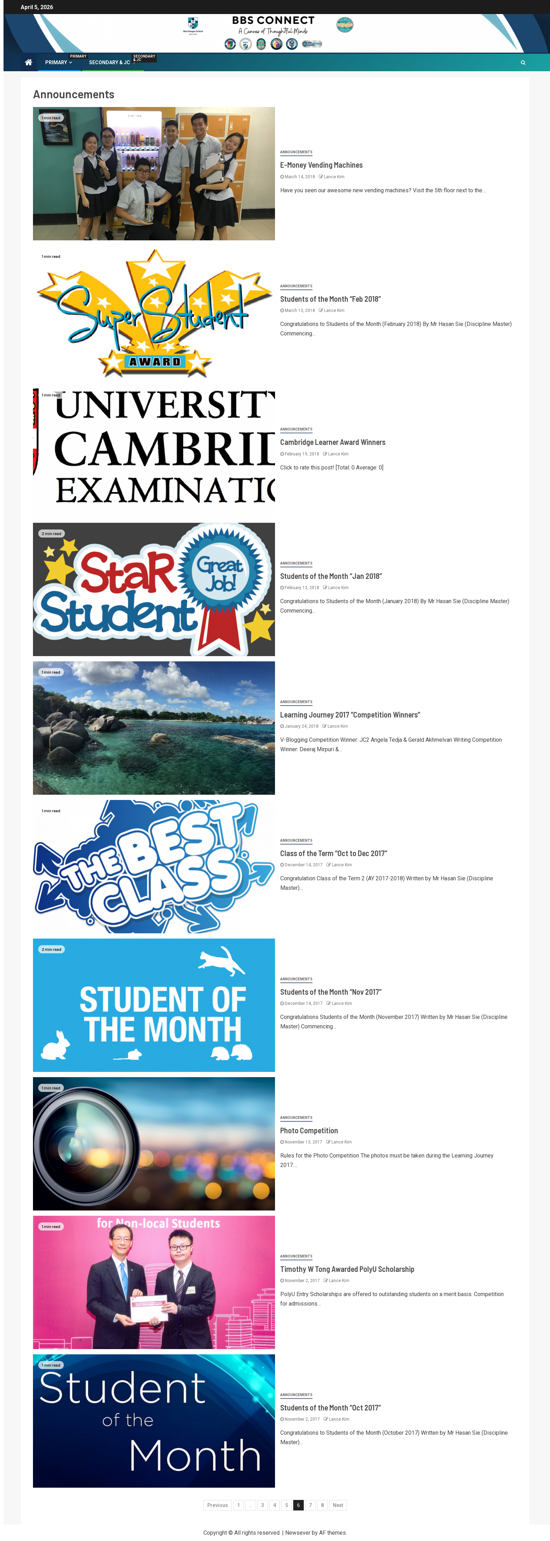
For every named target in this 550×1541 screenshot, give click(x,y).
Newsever (297, 1532)
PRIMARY (59, 62)
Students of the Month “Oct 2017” (330, 1407)
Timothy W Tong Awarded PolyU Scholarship (347, 1268)
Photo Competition (309, 1130)
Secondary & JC (113, 62)
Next (338, 1505)
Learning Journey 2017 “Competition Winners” (350, 714)
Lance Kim (334, 176)
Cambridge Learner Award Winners (332, 441)
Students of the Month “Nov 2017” (331, 991)
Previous (217, 1505)
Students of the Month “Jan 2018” (331, 575)
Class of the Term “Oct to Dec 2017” (333, 853)
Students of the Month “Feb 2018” (330, 298)
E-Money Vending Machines (321, 164)
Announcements (296, 152)
